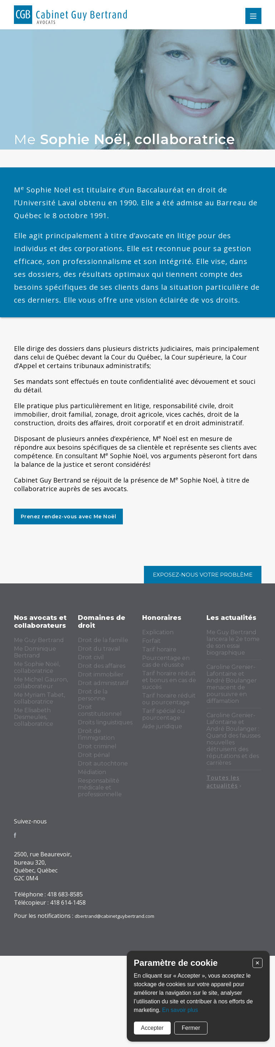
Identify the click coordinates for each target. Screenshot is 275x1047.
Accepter (152, 1028)
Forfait (151, 640)
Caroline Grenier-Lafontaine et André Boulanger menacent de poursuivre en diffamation (231, 684)
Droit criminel (97, 746)
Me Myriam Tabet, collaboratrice (39, 698)
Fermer (191, 1028)
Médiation (92, 772)
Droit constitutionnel (100, 710)
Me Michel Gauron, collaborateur (41, 683)
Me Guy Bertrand (39, 640)
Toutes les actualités (223, 781)
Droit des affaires (101, 665)
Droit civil (91, 657)
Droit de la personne (93, 695)
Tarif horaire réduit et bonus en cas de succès (169, 680)
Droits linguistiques (105, 722)
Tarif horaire (159, 649)
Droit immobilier (101, 674)
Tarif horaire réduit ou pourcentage (169, 699)
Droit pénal (94, 755)
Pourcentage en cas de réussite (166, 661)
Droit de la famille (103, 640)
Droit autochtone (103, 763)
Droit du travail (99, 648)
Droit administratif (103, 683)
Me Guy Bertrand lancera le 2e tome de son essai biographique (233, 642)
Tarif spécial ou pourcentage (163, 714)
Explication (158, 632)
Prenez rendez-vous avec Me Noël (68, 516)
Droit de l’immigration (96, 734)
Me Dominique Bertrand (35, 652)
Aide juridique (162, 726)
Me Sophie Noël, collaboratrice (37, 667)
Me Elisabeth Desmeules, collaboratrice (33, 717)
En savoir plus (180, 1010)
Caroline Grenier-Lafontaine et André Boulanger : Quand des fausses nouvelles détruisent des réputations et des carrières (233, 739)
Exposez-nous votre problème (202, 574)
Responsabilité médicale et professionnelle (100, 787)
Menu (253, 16)
